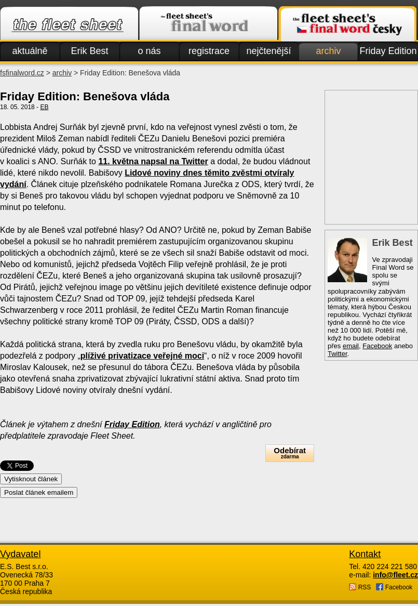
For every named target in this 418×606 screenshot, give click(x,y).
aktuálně (29, 51)
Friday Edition (387, 51)
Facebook (377, 346)
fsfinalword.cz (22, 73)
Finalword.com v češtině (347, 24)
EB (44, 107)
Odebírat (290, 453)
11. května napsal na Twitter (153, 161)
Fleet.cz (69, 24)
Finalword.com (208, 24)
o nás (149, 51)
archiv (328, 51)
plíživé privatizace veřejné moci (142, 355)
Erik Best (89, 51)
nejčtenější (268, 51)
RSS (360, 587)
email (351, 346)
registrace (209, 51)
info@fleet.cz (395, 575)
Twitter (337, 354)
